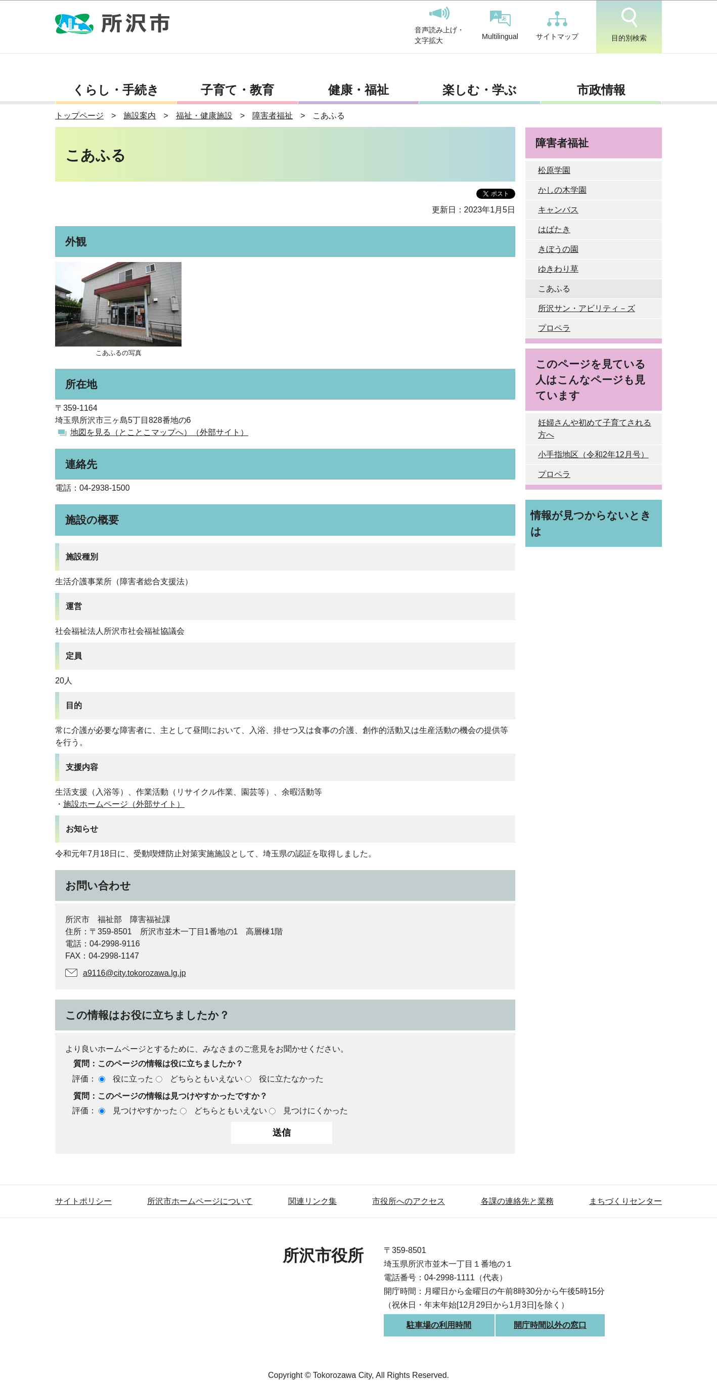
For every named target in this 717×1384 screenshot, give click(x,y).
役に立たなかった (291, 1078)
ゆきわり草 (558, 269)
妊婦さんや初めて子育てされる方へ (594, 428)
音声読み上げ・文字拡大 (439, 26)
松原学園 (554, 170)
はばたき (554, 229)
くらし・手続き (115, 90)
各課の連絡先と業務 (517, 1201)
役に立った (133, 1078)
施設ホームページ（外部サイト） (124, 804)
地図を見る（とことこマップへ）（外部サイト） (159, 432)
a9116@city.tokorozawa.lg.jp (134, 973)
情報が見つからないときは (590, 523)
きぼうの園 (558, 249)
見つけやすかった (145, 1110)
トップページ (79, 115)
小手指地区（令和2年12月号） (593, 454)
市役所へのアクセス (408, 1201)
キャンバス (558, 209)
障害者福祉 (272, 115)
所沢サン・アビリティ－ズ (586, 308)
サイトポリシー (83, 1201)
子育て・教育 (237, 90)
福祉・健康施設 (204, 115)
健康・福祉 (358, 90)
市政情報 (601, 90)
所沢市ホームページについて (199, 1201)
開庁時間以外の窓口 (550, 1325)
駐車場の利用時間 (439, 1325)
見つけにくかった (315, 1110)
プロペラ (554, 328)
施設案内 (139, 115)
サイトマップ (557, 25)
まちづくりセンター (625, 1201)
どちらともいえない (206, 1078)
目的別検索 (629, 25)
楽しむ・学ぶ (479, 90)
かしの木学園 (562, 190)
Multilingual (500, 25)
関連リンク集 (312, 1201)
